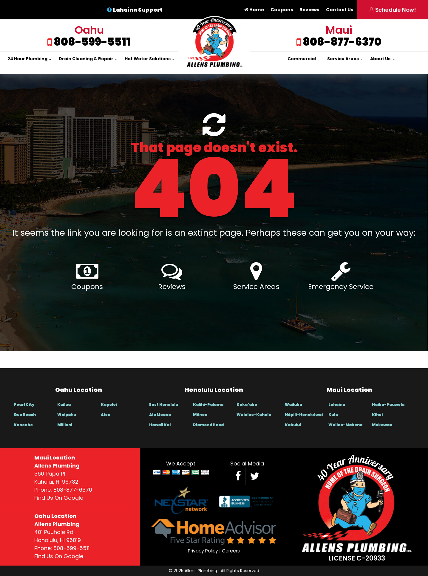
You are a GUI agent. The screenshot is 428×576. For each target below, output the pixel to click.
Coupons (282, 10)
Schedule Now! (392, 10)
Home (254, 10)
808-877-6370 (341, 41)
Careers (231, 551)
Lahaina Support (138, 9)
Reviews (309, 10)
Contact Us (339, 10)
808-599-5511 (91, 41)
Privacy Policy (203, 551)
